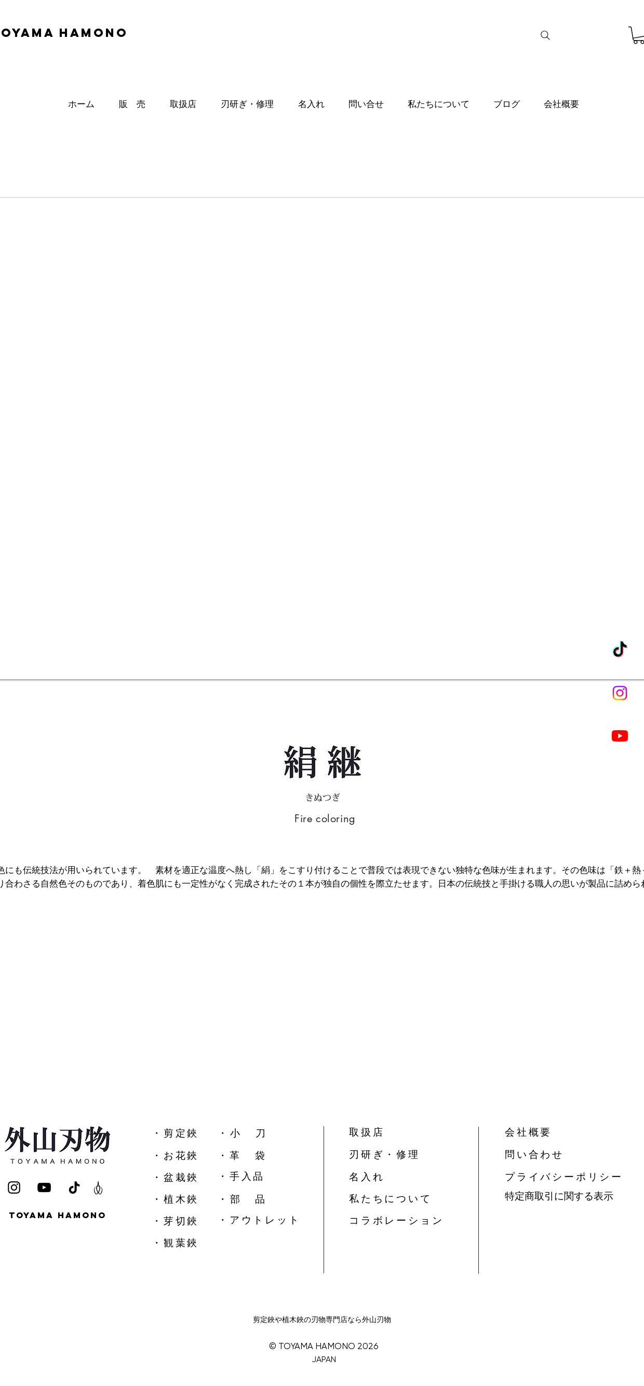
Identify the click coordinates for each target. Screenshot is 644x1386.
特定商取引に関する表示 (559, 1196)
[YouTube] (44, 1187)
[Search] (545, 35)
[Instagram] (619, 693)
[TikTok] (619, 650)
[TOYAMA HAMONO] (59, 1215)
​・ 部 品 (241, 1199)
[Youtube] (619, 735)
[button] (131, 104)
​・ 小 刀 (241, 1133)
